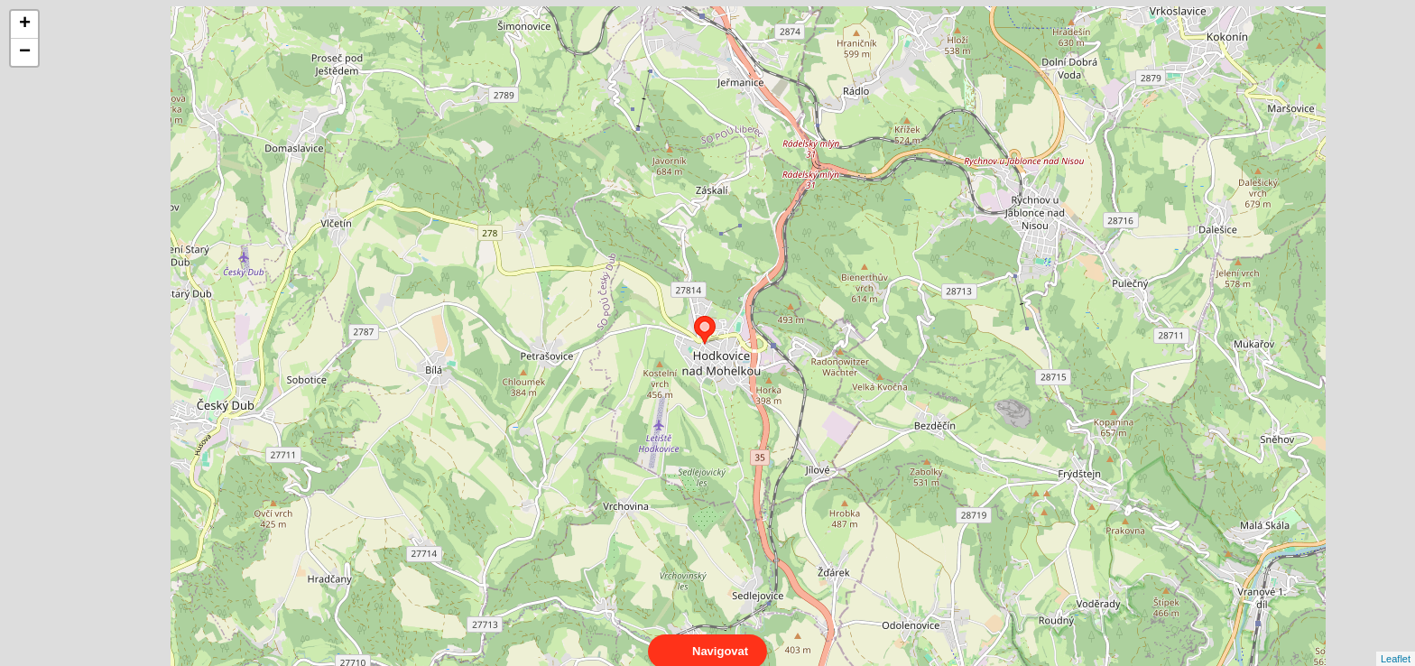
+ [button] (25, 24)
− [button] (25, 52)
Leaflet (1395, 642)
